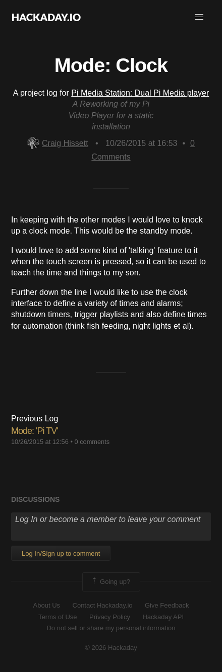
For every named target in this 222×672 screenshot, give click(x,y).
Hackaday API (163, 617)
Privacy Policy (109, 617)
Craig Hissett (57, 143)
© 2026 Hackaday (111, 647)
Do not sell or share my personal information (110, 628)
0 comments (91, 441)
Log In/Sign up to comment (61, 553)
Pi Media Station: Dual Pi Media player (140, 93)
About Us (46, 605)
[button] (199, 17)
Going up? (110, 581)
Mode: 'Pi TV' (34, 431)
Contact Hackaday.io (103, 605)
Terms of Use (57, 617)
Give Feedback (167, 605)
